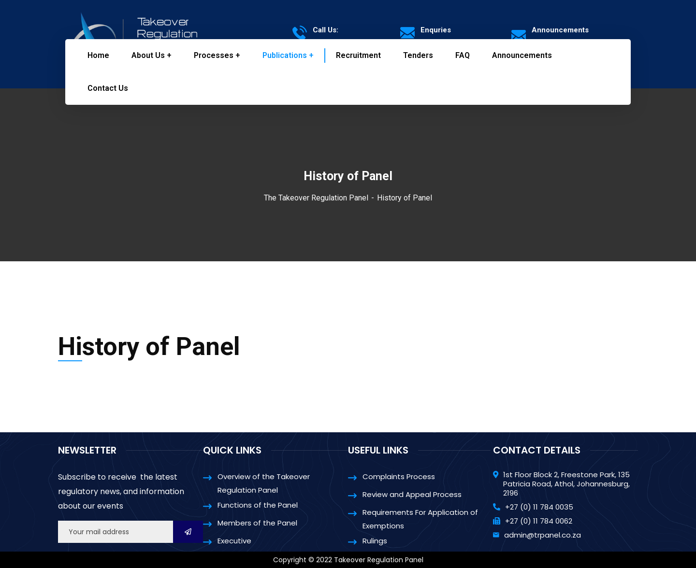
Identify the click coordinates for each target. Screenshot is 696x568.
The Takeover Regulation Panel (316, 197)
